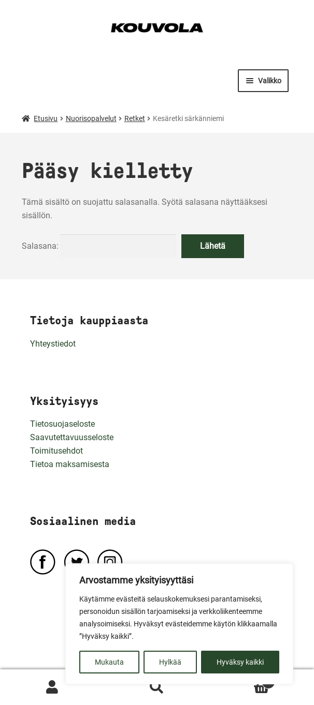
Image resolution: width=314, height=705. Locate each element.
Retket (134, 118)
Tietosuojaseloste (62, 424)
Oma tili (52, 687)
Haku (157, 687)
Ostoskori (242, 680)
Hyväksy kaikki (240, 662)
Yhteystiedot (53, 344)
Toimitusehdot (56, 451)
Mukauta (109, 662)
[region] (179, 623)
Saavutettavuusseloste (71, 437)
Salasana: (99, 246)
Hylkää (170, 662)
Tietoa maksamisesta (69, 464)
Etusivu (46, 118)
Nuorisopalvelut (91, 118)
